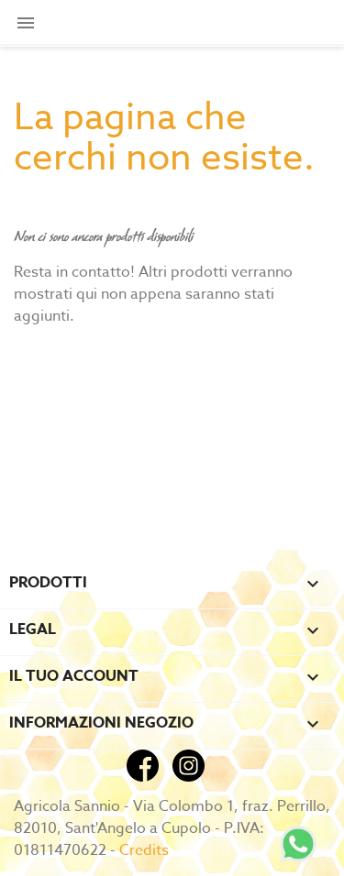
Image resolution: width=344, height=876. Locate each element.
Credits (144, 850)
